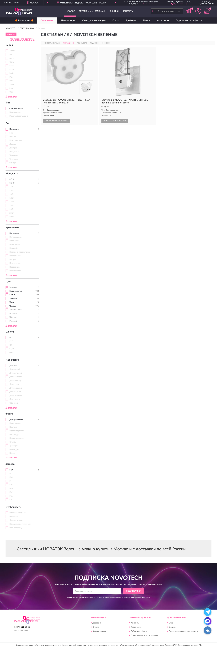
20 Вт (11, 209)
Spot (11, 88)
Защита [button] (10, 464)
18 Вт (11, 205)
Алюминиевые (15, 310)
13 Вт (11, 202)
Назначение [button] (13, 360)
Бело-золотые (15, 291)
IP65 (11, 492)
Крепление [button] (12, 227)
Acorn (12, 51)
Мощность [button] (12, 173)
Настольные (14, 256)
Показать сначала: (52, 43)
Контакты (127, 11)
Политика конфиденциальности (183, 631)
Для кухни (14, 384)
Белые (12, 295)
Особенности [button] (13, 507)
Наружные (14, 152)
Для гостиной (15, 373)
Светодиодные (16, 109)
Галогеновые (15, 112)
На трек (12, 260)
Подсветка (14, 129)
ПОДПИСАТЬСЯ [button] (133, 591)
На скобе (13, 248)
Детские (13, 366)
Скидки (172, 627)
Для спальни (15, 392)
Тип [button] (8, 103)
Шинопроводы (67, 20)
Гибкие (12, 137)
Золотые (13, 299)
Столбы (12, 442)
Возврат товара (99, 631)
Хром (11, 302)
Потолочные (15, 271)
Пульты (146, 20)
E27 (11, 341)
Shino (11, 84)
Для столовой (15, 396)
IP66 (11, 496)
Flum (11, 69)
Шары (12, 453)
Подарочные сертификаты (189, 20)
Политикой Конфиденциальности (107, 597)
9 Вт (11, 191)
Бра (11, 133)
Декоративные (16, 420)
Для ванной (14, 369)
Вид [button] (8, 123)
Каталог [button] (70, 11)
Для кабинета (15, 377)
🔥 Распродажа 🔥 (24, 20)
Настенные (14, 233)
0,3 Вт (12, 179)
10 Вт (11, 194)
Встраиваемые (15, 237)
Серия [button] (9, 45)
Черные (12, 306)
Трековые (13, 159)
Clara (11, 62)
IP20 (11, 470)
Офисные (13, 403)
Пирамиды (14, 435)
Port (11, 81)
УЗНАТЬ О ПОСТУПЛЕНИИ (56, 121)
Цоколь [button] (10, 332)
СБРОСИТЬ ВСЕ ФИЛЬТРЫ (22, 39)
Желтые (13, 317)
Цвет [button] (8, 281)
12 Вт (11, 198)
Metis (11, 73)
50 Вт (11, 217)
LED (11, 338)
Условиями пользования (131, 597)
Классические (15, 140)
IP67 (11, 500)
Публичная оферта (139, 631)
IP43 (11, 477)
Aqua (11, 58)
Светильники (47, 20)
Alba (11, 55)
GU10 (11, 349)
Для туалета (14, 399)
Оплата (95, 627)
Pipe (11, 77)
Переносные (14, 263)
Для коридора (15, 381)
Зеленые (13, 287)
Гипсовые (13, 517)
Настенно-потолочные (19, 252)
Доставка (96, 623)
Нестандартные (16, 431)
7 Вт (11, 187)
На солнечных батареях (19, 524)
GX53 (11, 353)
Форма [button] (9, 414)
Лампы (12, 144)
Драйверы (131, 20)
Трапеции (13, 446)
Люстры (13, 148)
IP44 (11, 481)
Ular (11, 92)
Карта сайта (136, 627)
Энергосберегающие (18, 116)
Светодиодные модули (94, 20)
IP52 (11, 485)
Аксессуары (163, 20)
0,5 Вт (12, 183)
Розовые (13, 321)
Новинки (113, 11)
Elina (11, 66)
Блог (171, 623)
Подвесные (14, 267)
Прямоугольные (16, 438)
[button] (179, 4)
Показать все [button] (11, 96)
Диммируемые (16, 520)
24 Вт (11, 213)
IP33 (11, 474)
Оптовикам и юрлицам (92, 11)
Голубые (13, 314)
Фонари (12, 163)
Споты (116, 20)
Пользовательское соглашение (144, 635)
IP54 (11, 489)
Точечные (13, 155)
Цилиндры (14, 450)
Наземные (14, 241)
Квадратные (14, 423)
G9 (10, 345)
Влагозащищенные (17, 513)
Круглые (13, 427)
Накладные (14, 245)
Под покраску (15, 528)
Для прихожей (15, 388)
